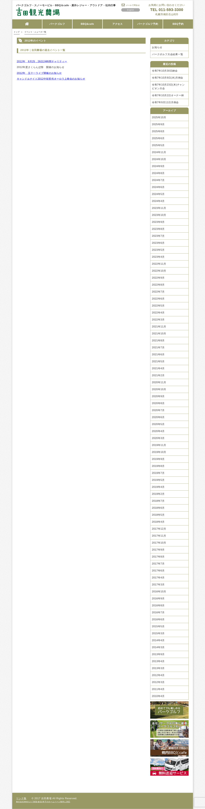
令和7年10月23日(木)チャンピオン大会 (168, 86)
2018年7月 (158, 501)
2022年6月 (158, 298)
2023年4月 (158, 257)
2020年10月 (159, 389)
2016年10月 (159, 591)
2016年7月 (158, 612)
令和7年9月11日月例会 (165, 102)
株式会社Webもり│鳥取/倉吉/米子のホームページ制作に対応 (43, 802)
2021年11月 (159, 326)
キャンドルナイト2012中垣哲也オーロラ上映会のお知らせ (51, 78)
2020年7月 (158, 410)
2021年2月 (158, 375)
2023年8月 (158, 229)
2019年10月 (159, 452)
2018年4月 (158, 521)
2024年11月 (159, 152)
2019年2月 (158, 494)
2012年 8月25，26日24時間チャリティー (42, 61)
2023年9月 (158, 222)
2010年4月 (158, 696)
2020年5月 (158, 424)
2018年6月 (158, 508)
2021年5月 (158, 361)
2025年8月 (158, 131)
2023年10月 (159, 215)
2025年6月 (158, 138)
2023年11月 (159, 208)
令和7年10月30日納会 (165, 70)
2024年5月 (158, 194)
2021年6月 (158, 354)
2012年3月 (158, 682)
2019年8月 (158, 466)
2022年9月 (158, 277)
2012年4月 (158, 675)
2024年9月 (158, 166)
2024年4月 (158, 201)
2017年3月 (158, 584)
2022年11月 (159, 263)
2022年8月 (158, 284)
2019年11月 (159, 445)
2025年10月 (159, 117)
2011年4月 (158, 689)
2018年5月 (158, 515)
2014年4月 (158, 640)
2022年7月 (158, 291)
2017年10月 (159, 542)
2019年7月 (158, 473)
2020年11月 (159, 382)
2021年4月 (158, 368)
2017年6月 (158, 570)
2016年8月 (158, 605)
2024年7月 (158, 180)
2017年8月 (158, 556)
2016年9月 (158, 598)
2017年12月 (159, 528)
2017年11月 (159, 535)
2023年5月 (158, 250)
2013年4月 (158, 661)
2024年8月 (158, 173)
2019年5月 (158, 480)
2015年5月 (158, 626)
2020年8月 (158, 403)
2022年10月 (159, 270)
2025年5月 (158, 145)
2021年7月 (158, 347)
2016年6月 (158, 619)
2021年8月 (158, 340)
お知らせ (157, 47)
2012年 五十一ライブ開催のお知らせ (39, 73)
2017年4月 (158, 577)
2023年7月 (158, 236)
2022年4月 (158, 312)
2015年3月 (158, 633)
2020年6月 (158, 417)
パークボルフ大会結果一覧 (167, 54)
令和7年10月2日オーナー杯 (168, 95)
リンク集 (21, 798)
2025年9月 (158, 124)
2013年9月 (158, 654)
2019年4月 (158, 487)
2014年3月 (158, 647)
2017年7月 (158, 563)
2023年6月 (158, 243)
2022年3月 (158, 319)
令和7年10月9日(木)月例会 (167, 77)
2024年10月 (159, 159)
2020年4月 (158, 431)
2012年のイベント (35, 40)
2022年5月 (158, 305)
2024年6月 (158, 187)
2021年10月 (159, 333)
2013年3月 (158, 668)
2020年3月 (158, 438)
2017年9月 (158, 549)
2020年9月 (158, 396)
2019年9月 (158, 459)
